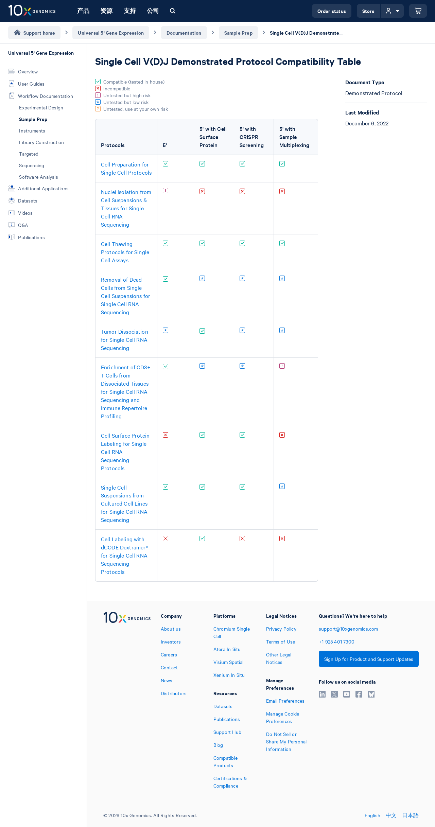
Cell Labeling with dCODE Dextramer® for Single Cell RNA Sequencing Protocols (124, 555)
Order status (331, 10)
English (372, 815)
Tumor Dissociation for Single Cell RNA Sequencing (124, 339)
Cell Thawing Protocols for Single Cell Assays (125, 252)
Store (368, 10)
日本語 (410, 815)
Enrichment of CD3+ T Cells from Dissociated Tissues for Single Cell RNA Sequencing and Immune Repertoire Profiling (126, 391)
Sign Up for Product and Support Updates (368, 658)
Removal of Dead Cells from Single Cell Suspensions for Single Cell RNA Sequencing (125, 296)
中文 (391, 815)
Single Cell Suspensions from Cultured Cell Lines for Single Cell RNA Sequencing (124, 503)
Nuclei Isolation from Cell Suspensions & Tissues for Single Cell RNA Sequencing (126, 208)
